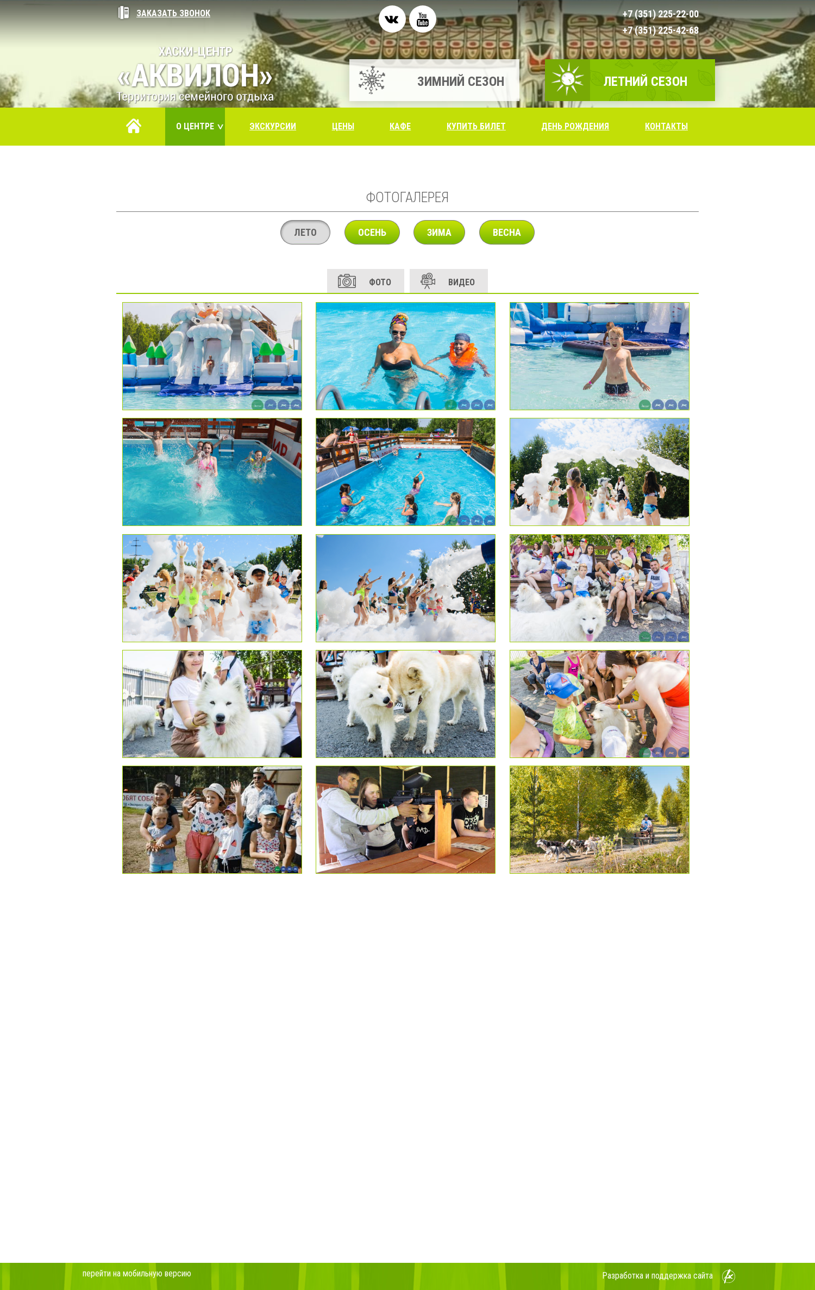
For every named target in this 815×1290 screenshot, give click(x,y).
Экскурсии (272, 126)
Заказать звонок (163, 13)
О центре (200, 126)
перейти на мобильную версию (137, 1273)
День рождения (575, 126)
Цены (343, 126)
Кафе (400, 126)
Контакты (666, 126)
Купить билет (476, 126)
